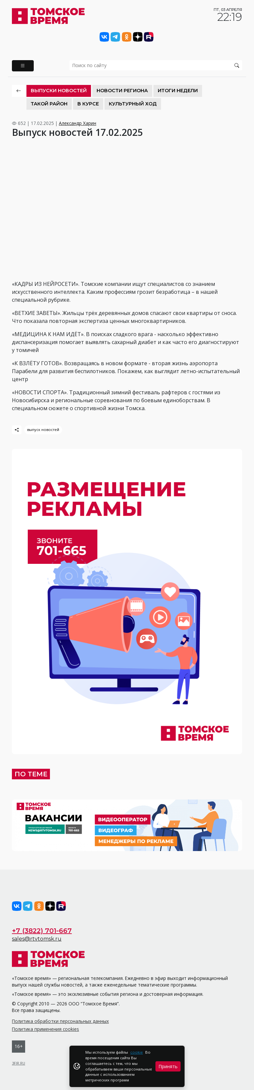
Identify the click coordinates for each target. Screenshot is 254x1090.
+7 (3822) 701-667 (42, 931)
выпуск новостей (43, 429)
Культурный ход (133, 104)
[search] (155, 65)
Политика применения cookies (45, 1029)
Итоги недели (178, 91)
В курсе (88, 104)
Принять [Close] (168, 1066)
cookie (136, 1052)
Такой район (49, 104)
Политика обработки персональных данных (60, 1021)
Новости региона (122, 91)
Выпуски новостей (59, 91)
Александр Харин (77, 123)
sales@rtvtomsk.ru (37, 939)
